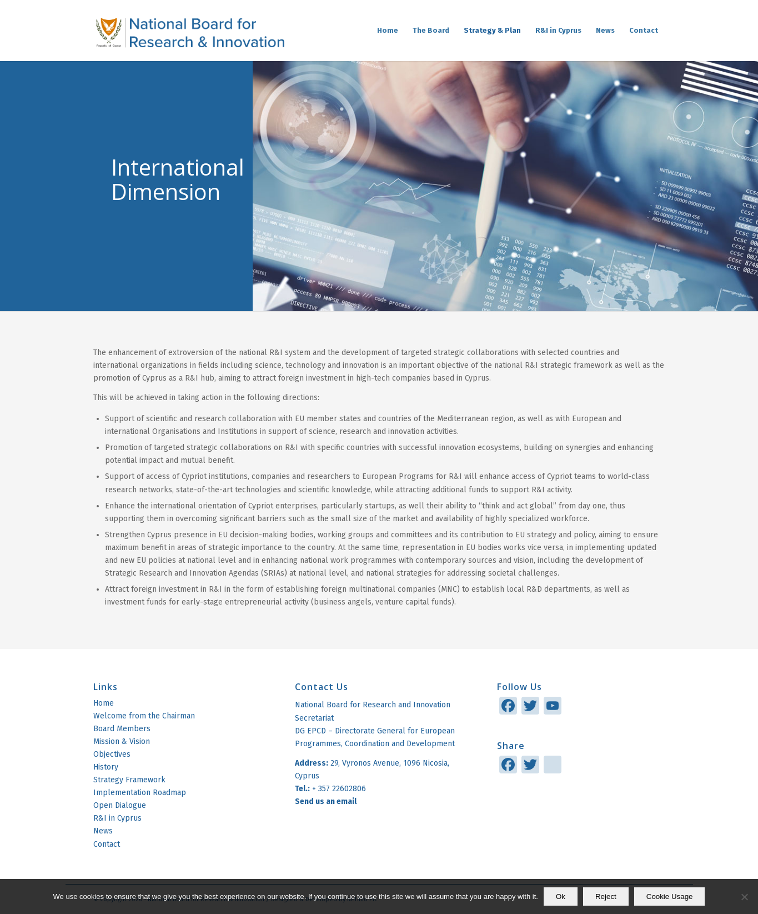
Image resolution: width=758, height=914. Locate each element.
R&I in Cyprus (117, 818)
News (103, 831)
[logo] (189, 30)
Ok (560, 896)
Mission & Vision (121, 741)
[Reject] (744, 896)
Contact (106, 844)
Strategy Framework (129, 780)
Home (103, 703)
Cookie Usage (669, 896)
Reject (605, 896)
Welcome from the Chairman (144, 716)
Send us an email (326, 801)
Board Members (121, 728)
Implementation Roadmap (139, 792)
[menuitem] (387, 30)
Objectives (111, 754)
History (105, 767)
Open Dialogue (119, 805)
